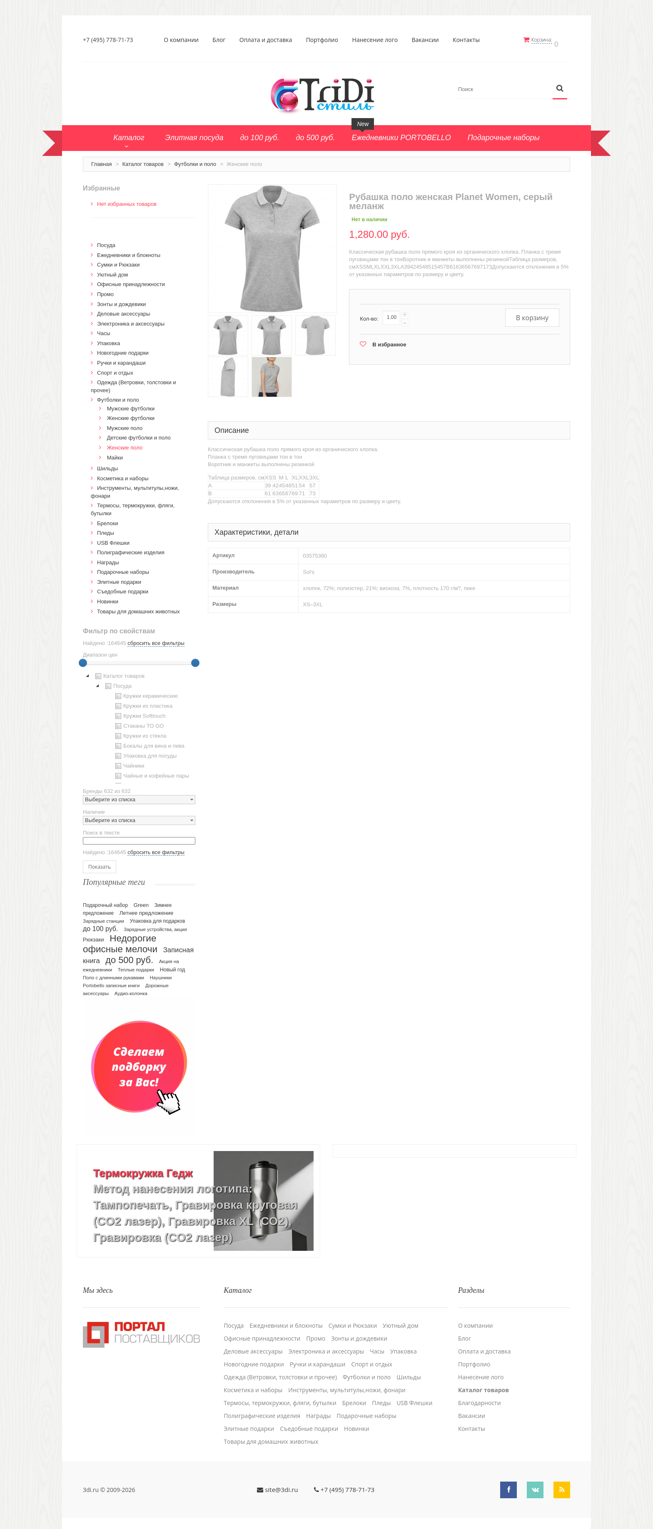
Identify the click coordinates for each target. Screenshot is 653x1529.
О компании (183, 40)
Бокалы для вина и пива (148, 743)
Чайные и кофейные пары (151, 773)
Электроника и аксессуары (130, 320)
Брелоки (107, 519)
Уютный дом (112, 271)
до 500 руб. (129, 956)
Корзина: (546, 39)
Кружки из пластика (142, 703)
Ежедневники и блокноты (128, 251)
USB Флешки (113, 539)
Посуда (106, 242)
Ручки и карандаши (121, 359)
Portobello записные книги (111, 981)
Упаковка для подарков (157, 917)
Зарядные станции (103, 917)
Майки (115, 454)
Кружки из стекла (140, 733)
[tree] (139, 724)
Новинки (107, 598)
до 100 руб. (100, 925)
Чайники (129, 763)
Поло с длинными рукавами (113, 973)
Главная (101, 160)
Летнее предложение (147, 909)
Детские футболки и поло (139, 434)
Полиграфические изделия (130, 549)
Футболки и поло (195, 160)
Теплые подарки (136, 965)
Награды (108, 559)
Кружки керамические (145, 693)
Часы (103, 330)
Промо (105, 290)
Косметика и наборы (123, 475)
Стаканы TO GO (138, 723)
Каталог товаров (143, 160)
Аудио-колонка (131, 989)
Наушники (161, 973)
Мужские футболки (131, 405)
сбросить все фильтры (155, 640)
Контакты (468, 40)
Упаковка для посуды (145, 753)
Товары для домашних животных (138, 608)
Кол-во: (369, 315)
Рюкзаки (93, 936)
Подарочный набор (105, 901)
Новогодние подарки (123, 349)
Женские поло (125, 444)
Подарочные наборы (123, 569)
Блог (221, 40)
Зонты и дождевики (121, 300)
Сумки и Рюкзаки (118, 261)
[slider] (83, 659)
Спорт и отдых (115, 369)
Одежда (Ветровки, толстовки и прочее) (280, 1369)
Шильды (107, 465)
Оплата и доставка (268, 40)
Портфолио (324, 40)
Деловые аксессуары (123, 310)
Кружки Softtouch (139, 713)
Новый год (172, 966)
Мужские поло (125, 424)
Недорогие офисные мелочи (120, 940)
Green (141, 901)
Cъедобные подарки (122, 588)
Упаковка (108, 339)
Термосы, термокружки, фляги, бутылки (280, 1394)
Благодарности (479, 1394)
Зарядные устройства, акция (155, 925)
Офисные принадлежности (131, 281)
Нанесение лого (377, 40)
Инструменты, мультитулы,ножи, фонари (346, 1382)
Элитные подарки (119, 578)
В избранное (389, 341)
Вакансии (427, 40)
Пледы (105, 529)
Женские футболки (131, 415)
